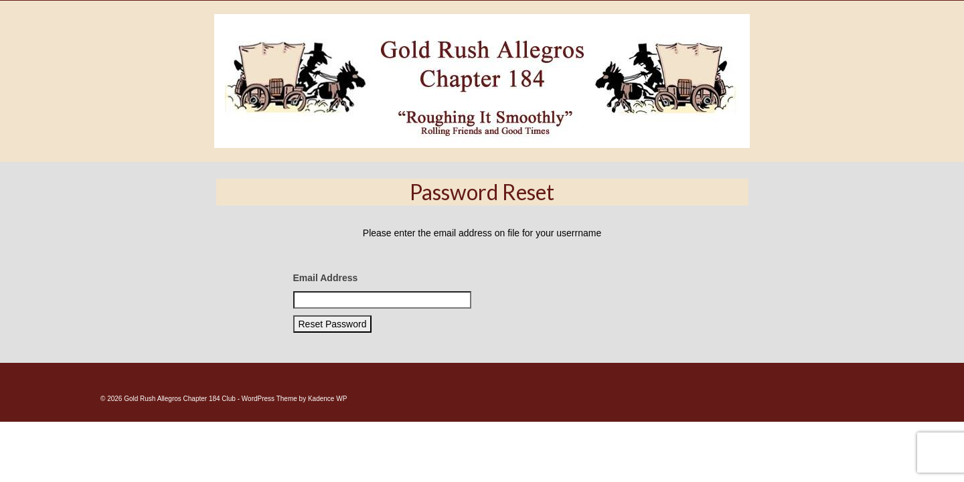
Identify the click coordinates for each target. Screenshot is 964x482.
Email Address (325, 312)
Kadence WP (327, 432)
